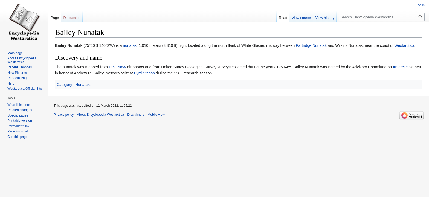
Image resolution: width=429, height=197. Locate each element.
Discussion (71, 18)
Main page (15, 53)
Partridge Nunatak (311, 45)
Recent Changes (19, 67)
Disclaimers (135, 115)
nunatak (130, 45)
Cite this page (17, 137)
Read (283, 18)
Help (10, 83)
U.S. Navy (117, 67)
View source (301, 18)
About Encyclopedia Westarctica (21, 60)
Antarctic (400, 67)
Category (64, 84)
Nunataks (83, 84)
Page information (19, 131)
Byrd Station (144, 73)
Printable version (19, 121)
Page (55, 18)
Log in (420, 5)
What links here (18, 105)
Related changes (19, 110)
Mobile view (156, 115)
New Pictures (17, 73)
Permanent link (18, 126)
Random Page (17, 78)
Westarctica (404, 45)
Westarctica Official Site (24, 89)
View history (325, 18)
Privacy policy (64, 115)
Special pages (17, 115)
